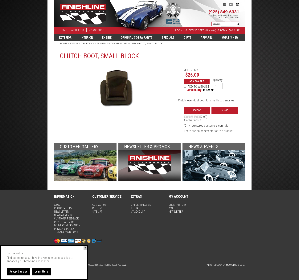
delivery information (67, 225)
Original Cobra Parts (137, 37)
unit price (191, 69)
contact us (99, 204)
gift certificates (140, 204)
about (58, 204)
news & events (63, 215)
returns (97, 208)
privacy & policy (64, 228)
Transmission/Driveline (112, 43)
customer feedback (66, 218)
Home (64, 43)
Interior (87, 37)
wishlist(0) (77, 30)
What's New (230, 37)
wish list (174, 208)
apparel (206, 37)
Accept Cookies (18, 271)
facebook (224, 4)
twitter (231, 4)
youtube (237, 4)
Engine (107, 37)
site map (97, 211)
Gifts (187, 37)
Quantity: (218, 80)
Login (178, 30)
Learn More (41, 271)
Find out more (15, 258)
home (63, 30)
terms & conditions (66, 232)
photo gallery (63, 208)
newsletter (61, 211)
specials (168, 37)
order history (177, 204)
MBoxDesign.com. (235, 265)
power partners (64, 221)
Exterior (65, 37)
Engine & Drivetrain (82, 43)
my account (96, 30)
